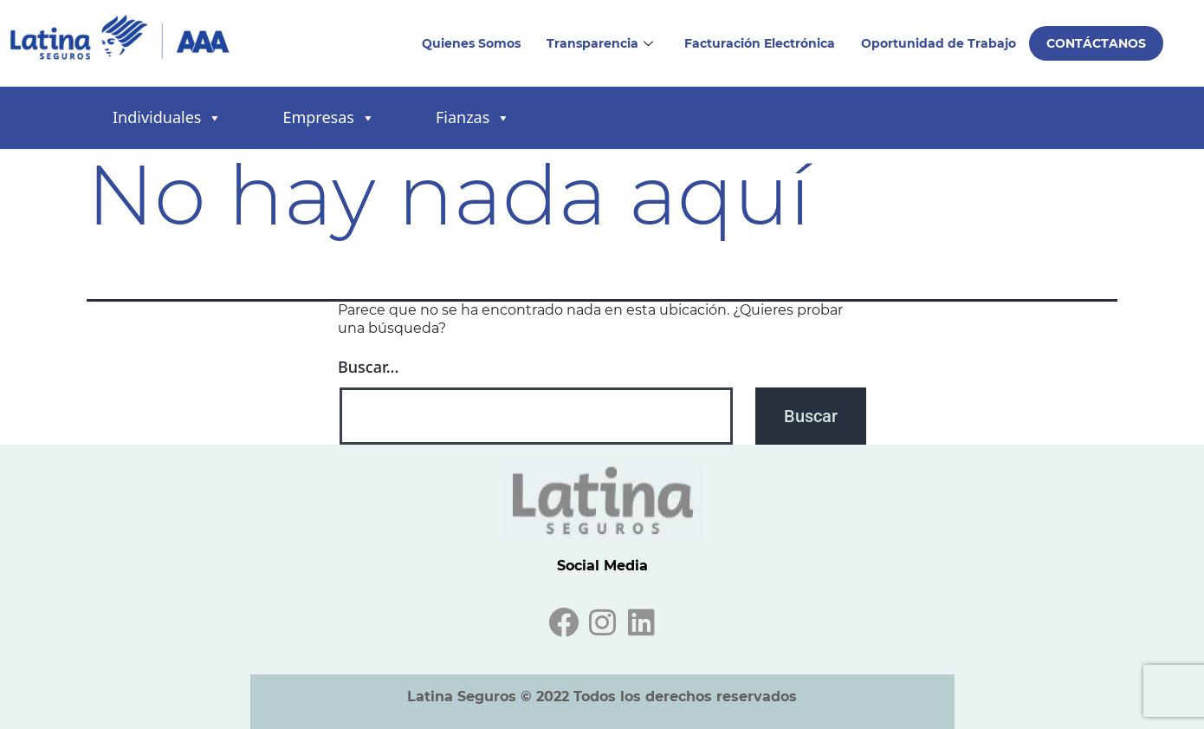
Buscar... (368, 366)
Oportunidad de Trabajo (938, 43)
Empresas (328, 118)
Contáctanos (1096, 43)
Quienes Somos (471, 43)
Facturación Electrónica (759, 43)
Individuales (167, 118)
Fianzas (473, 118)
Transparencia (600, 43)
